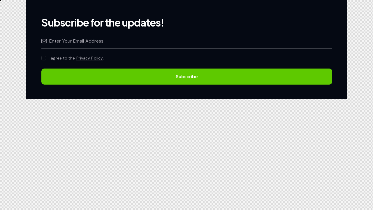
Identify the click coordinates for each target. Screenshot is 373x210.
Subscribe (187, 76)
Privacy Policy (89, 58)
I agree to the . (76, 58)
